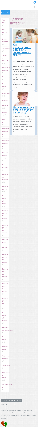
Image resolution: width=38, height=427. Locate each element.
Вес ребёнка (4, 32)
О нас (19, 400)
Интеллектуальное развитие (5, 70)
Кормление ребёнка (5, 86)
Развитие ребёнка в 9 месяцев (5, 318)
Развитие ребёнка (5, 189)
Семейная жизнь (5, 349)
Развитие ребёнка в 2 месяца (5, 216)
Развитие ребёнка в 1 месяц (5, 201)
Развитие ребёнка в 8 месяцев (5, 303)
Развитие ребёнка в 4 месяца (5, 245)
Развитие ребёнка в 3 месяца (5, 230)
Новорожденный (5, 94)
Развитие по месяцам (5, 178)
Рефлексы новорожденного (5, 330)
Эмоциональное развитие (5, 386)
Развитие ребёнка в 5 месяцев (5, 260)
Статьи (4, 400)
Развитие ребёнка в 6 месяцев (5, 274)
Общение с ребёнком (5, 104)
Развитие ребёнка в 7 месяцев (5, 289)
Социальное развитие (5, 358)
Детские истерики (5, 41)
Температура (5, 367)
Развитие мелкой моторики (5, 156)
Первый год (4, 113)
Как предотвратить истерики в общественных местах (22, 50)
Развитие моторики (5, 167)
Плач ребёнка (4, 121)
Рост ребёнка (4, 339)
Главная (35, 2)
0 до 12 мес (5, 12)
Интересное (5, 78)
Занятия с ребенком (5, 59)
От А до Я (12, 400)
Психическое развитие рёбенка (5, 144)
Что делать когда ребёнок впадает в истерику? (23, 110)
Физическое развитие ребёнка (5, 376)
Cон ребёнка (4, 22)
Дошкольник (5, 50)
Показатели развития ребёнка (5, 132)
